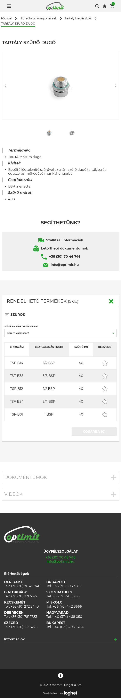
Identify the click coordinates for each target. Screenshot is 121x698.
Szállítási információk (64, 240)
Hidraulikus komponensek (38, 18)
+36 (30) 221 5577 (24, 596)
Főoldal (6, 18)
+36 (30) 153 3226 (24, 627)
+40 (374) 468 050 (67, 617)
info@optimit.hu (65, 265)
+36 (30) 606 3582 (67, 586)
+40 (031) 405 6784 (68, 627)
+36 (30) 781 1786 (66, 596)
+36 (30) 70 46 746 (64, 257)
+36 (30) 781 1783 (24, 617)
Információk (14, 639)
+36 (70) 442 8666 (67, 606)
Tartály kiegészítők (78, 18)
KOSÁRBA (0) (94, 432)
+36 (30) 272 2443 (25, 606)
